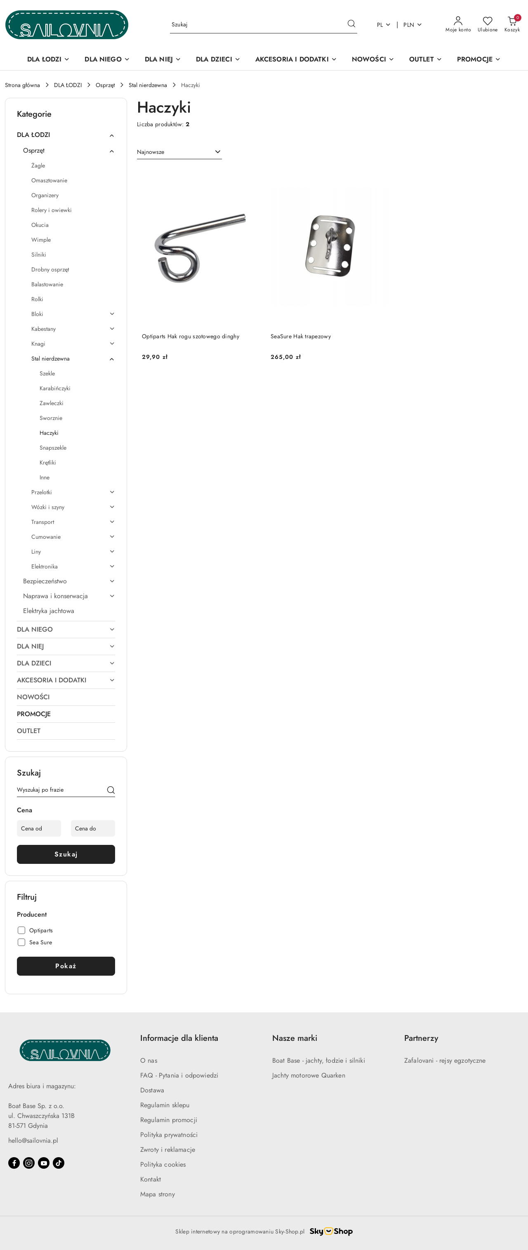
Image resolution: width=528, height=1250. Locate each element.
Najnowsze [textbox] (150, 152)
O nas (148, 1060)
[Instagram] (29, 1163)
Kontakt (150, 1179)
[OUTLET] (426, 60)
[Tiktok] (58, 1163)
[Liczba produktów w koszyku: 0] (512, 24)
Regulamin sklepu (165, 1105)
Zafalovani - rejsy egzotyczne (445, 1060)
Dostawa (152, 1090)
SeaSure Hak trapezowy (301, 336)
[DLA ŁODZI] (48, 60)
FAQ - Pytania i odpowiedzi (179, 1075)
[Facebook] (14, 1163)
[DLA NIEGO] (107, 60)
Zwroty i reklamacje (167, 1149)
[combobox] (179, 152)
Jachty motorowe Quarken (308, 1075)
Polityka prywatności (169, 1134)
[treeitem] (66, 135)
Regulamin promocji (168, 1120)
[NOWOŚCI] (373, 60)
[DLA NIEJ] (162, 60)
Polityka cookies (163, 1164)
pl (384, 25)
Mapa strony (157, 1194)
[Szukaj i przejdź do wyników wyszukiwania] (351, 25)
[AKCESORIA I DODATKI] (296, 60)
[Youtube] (44, 1163)
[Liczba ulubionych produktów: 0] (487, 24)
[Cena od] (39, 828)
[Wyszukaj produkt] (263, 25)
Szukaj (66, 854)
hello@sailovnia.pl (33, 1140)
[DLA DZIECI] (218, 60)
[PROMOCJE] (479, 60)
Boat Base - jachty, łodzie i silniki (318, 1060)
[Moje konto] (458, 24)
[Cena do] (93, 828)
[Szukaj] (111, 791)
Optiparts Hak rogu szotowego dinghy (190, 336)
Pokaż (66, 966)
